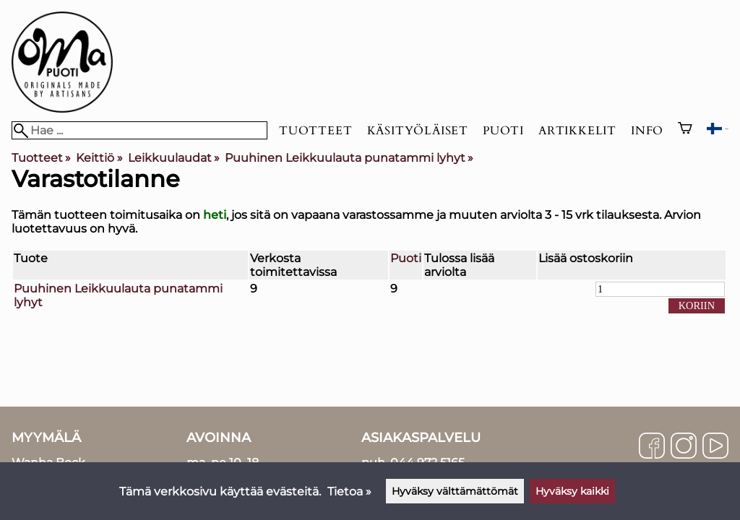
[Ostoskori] (685, 130)
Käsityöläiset (417, 131)
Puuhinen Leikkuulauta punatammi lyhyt (349, 158)
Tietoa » (349, 491)
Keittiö (99, 158)
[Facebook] (652, 447)
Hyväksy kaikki (572, 491)
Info (647, 131)
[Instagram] (684, 447)
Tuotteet (315, 131)
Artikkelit (577, 131)
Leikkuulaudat (174, 158)
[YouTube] (715, 447)
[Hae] (139, 130)
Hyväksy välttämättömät (455, 491)
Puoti (503, 131)
